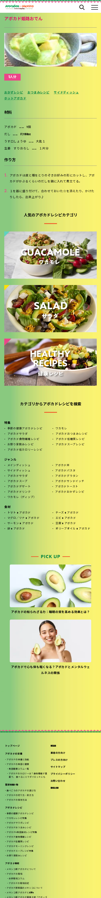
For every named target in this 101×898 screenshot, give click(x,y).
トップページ (12, 746)
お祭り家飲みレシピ (20, 444)
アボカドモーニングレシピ (20, 846)
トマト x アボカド (19, 513)
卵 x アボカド (16, 529)
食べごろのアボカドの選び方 (21, 791)
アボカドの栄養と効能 (18, 760)
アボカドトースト (66, 486)
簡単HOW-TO (11, 785)
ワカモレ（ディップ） (22, 497)
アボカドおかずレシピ (69, 492)
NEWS (53, 746)
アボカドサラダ (17, 434)
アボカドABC (12, 864)
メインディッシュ (19, 465)
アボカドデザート (19, 486)
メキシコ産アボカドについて (21, 869)
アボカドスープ (17, 481)
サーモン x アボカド (20, 523)
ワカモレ (61, 428)
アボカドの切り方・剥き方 (20, 795)
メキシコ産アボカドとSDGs (20, 893)
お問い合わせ (58, 781)
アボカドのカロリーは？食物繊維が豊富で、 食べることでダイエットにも (28, 775)
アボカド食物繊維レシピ (23, 439)
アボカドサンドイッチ (69, 481)
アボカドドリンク (19, 492)
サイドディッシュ (66, 92)
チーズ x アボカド (67, 513)
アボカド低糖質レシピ (70, 439)
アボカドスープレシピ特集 (20, 851)
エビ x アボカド (65, 518)
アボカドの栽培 (14, 874)
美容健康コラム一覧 (19, 769)
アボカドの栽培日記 (19, 883)
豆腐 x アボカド (65, 523)
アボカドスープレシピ (70, 444)
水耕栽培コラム (16, 879)
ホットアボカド (15, 98)
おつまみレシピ (38, 92)
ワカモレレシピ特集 (17, 818)
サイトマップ (58, 767)
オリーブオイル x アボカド (73, 529)
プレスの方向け (59, 760)
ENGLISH (55, 788)
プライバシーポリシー (63, 774)
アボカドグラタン (66, 476)
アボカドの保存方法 (17, 800)
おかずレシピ (13, 92)
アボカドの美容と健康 (18, 764)
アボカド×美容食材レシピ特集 (22, 832)
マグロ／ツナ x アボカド (23, 518)
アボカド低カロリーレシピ (25, 450)
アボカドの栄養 (14, 754)
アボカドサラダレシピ (18, 823)
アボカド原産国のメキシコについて (25, 888)
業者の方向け (58, 753)
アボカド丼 (62, 465)
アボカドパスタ (65, 471)
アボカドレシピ (14, 808)
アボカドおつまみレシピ (71, 434)
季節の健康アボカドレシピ (25, 428)
